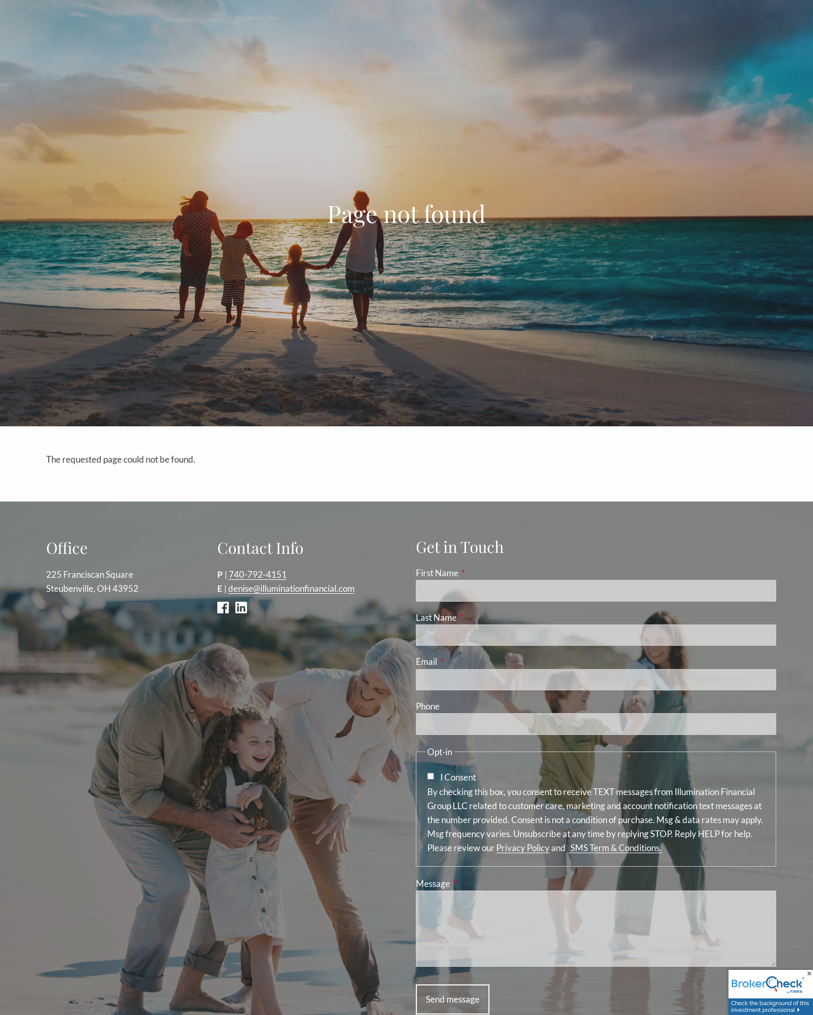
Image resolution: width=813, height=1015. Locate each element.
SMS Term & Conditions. (615, 848)
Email (466, 662)
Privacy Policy (523, 848)
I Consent (458, 777)
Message (473, 884)
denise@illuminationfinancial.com (291, 588)
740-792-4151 (258, 574)
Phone (428, 706)
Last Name (476, 618)
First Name (477, 573)
